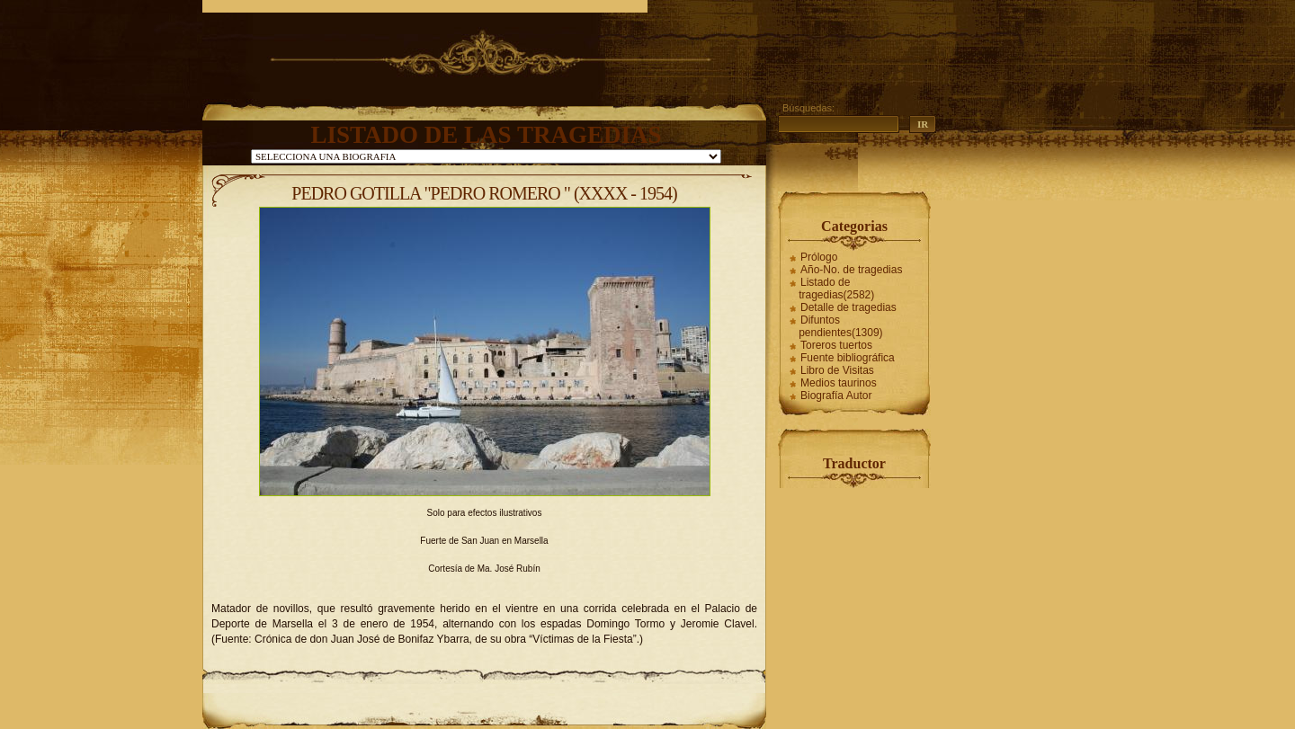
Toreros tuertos (836, 345)
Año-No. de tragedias (851, 269)
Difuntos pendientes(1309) (840, 326)
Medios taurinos (838, 383)
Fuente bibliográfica (847, 357)
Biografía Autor (835, 395)
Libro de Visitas (837, 370)
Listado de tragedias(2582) (836, 288)
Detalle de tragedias (848, 307)
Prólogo (818, 257)
